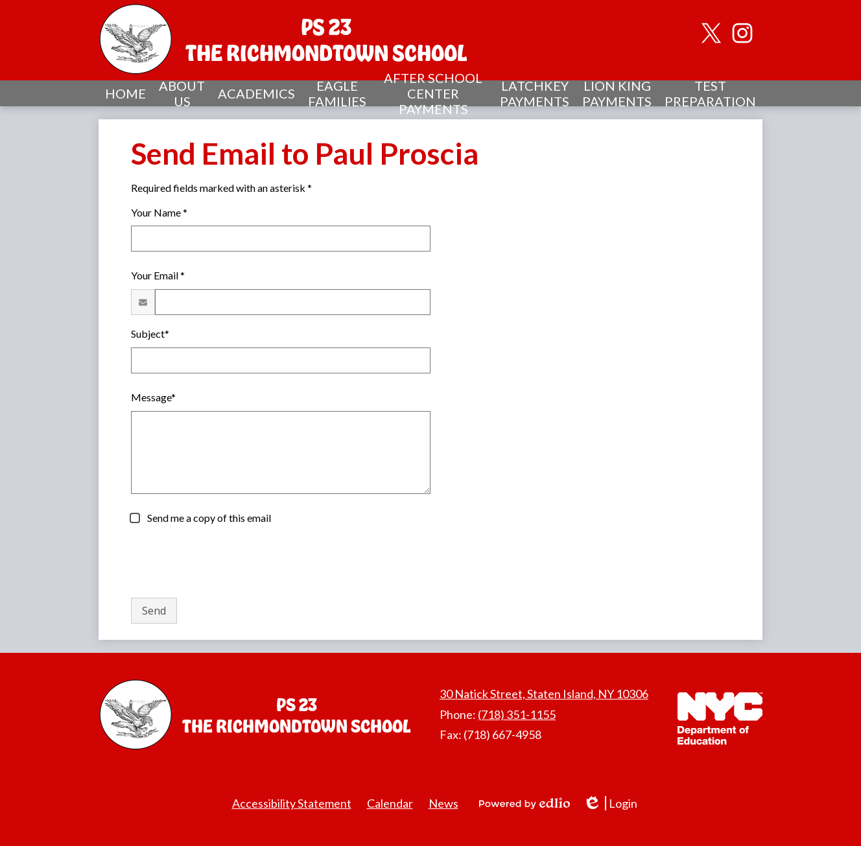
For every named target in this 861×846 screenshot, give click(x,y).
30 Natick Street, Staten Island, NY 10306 (544, 694)
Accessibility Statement (291, 803)
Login (610, 803)
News (443, 803)
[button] (181, 93)
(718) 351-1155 (517, 714)
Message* (153, 397)
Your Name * (159, 212)
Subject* (150, 333)
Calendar (390, 803)
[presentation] (229, 562)
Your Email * (158, 275)
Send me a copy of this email (208, 517)
